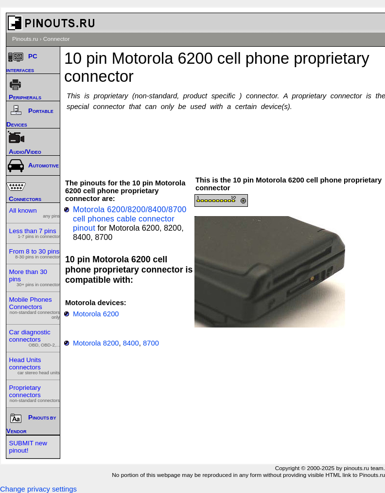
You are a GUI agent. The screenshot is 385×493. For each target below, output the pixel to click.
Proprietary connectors (34, 393)
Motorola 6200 (96, 314)
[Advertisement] (227, 138)
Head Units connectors (34, 365)
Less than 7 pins (34, 233)
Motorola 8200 (96, 343)
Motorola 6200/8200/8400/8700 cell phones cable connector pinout (130, 218)
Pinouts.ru (25, 39)
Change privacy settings (38, 489)
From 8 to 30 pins (34, 253)
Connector (56, 39)
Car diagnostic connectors (34, 338)
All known (34, 213)
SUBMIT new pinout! (28, 446)
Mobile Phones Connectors (34, 308)
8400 (131, 343)
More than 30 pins (34, 277)
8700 (151, 343)
